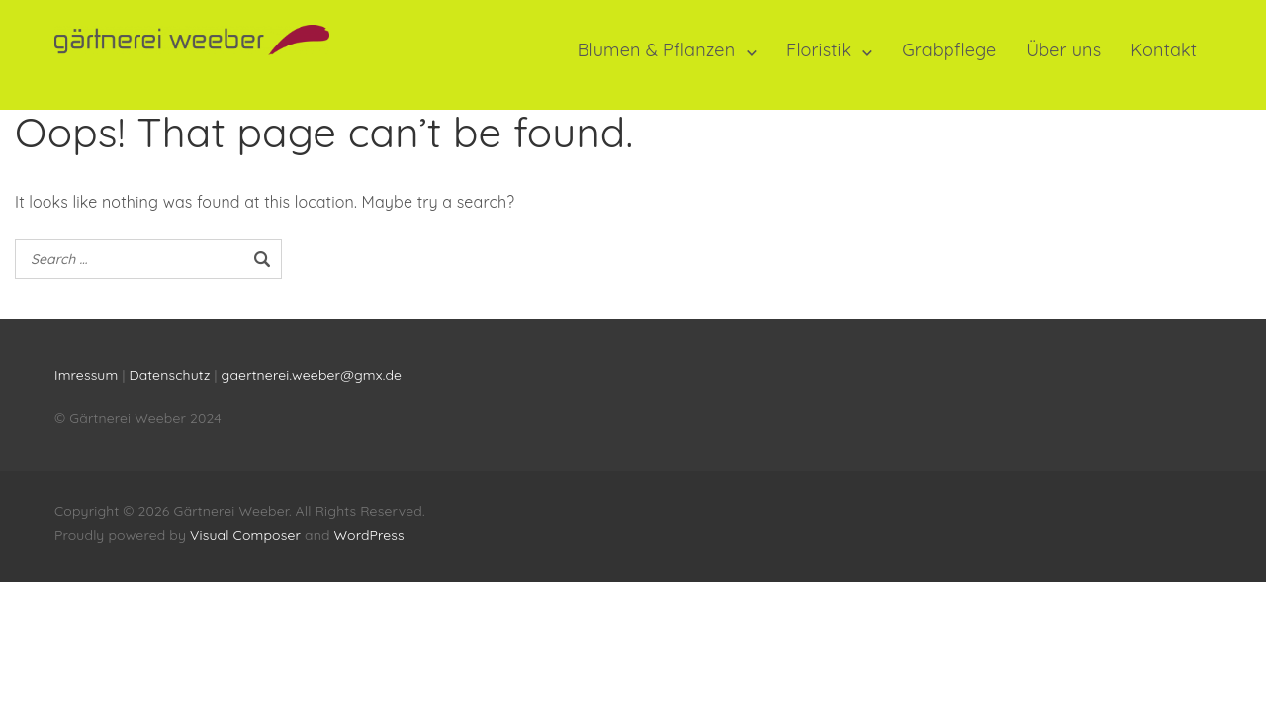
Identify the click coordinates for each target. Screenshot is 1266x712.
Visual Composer (245, 535)
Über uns (1063, 50)
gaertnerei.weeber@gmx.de (312, 375)
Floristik (818, 50)
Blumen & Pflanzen (657, 50)
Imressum (86, 375)
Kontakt (1163, 50)
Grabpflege (949, 50)
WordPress (369, 535)
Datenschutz (171, 375)
